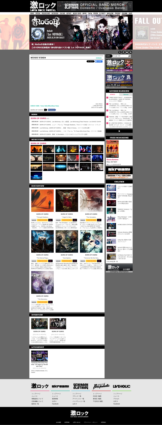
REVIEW (95, 13)
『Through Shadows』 (42, 217)
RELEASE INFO (46, 13)
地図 (99, 396)
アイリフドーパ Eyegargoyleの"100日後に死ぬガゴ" (125, 195)
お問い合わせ (76, 422)
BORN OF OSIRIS (37, 110)
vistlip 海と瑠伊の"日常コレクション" (124, 240)
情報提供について (37, 399)
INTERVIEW (55, 13)
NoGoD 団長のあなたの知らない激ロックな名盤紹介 (125, 249)
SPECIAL (37, 13)
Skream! (60, 386)
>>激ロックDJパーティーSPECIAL (116, 87)
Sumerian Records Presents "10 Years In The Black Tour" (39, 364)
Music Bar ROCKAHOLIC (101, 386)
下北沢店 (96, 401)
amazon (34, 220)
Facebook (52, 110)
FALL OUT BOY (112, 162)
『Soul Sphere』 (67, 258)
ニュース (34, 396)
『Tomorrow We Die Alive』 (91, 258)
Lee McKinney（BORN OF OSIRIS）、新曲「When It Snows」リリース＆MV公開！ (65, 128)
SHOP (130, 13)
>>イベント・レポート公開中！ (115, 72)
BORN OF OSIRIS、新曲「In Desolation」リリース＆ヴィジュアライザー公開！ (64, 134)
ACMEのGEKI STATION (125, 224)
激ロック (40, 386)
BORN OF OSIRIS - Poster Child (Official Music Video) (45, 106)
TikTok (90, 13)
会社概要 (58, 422)
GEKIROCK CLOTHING (81, 386)
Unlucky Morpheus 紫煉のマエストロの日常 (125, 233)
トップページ (36, 393)
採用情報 (66, 422)
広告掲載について (37, 401)
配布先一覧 (35, 404)
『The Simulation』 (91, 217)
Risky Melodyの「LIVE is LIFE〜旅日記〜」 (125, 217)
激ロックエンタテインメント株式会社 (79, 413)
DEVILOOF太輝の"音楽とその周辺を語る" (125, 202)
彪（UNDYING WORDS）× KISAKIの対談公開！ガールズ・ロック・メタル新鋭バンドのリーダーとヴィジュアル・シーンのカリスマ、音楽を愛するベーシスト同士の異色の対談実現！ (120, 124)
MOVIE (84, 13)
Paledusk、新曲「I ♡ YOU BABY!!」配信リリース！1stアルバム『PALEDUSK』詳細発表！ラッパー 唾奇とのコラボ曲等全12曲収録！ (120, 118)
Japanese (112, 94)
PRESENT (117, 13)
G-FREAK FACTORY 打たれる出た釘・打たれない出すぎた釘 (125, 256)
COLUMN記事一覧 (112, 261)
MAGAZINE (110, 13)
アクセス (116, 399)
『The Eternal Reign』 (42, 258)
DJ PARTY (102, 13)
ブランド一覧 (77, 396)
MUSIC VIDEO (77, 13)
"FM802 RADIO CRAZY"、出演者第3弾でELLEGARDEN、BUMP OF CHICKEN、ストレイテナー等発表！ (120, 99)
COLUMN (124, 13)
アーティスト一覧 (78, 399)
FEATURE (62, 13)
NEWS (32, 13)
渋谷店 (95, 396)
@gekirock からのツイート (114, 133)
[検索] (120, 56)
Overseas (99, 58)
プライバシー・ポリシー (91, 422)
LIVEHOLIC (121, 386)
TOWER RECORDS (42, 220)
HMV (50, 220)
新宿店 (95, 399)
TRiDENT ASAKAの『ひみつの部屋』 (125, 210)
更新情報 (55, 399)
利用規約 (103, 422)
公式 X (54, 401)
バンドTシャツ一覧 (79, 401)
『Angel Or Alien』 (66, 217)
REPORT (68, 13)
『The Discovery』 (42, 299)
